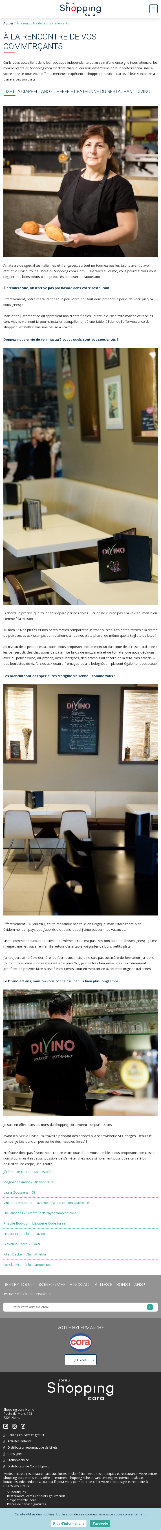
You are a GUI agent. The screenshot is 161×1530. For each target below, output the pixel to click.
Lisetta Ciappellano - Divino (24, 1233)
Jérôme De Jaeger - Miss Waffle (27, 1171)
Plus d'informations (68, 1523)
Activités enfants (17, 1441)
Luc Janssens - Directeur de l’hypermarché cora (39, 1213)
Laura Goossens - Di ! (19, 1192)
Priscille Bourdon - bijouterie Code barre (34, 1223)
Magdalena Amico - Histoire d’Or (28, 1182)
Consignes (12, 1454)
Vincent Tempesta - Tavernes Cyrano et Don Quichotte (46, 1202)
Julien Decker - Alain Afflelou (24, 1254)
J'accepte (100, 1523)
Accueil (8, 23)
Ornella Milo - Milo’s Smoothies (27, 1264)
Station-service (16, 1460)
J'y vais (80, 1359)
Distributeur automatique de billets (30, 1447)
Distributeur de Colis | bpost (26, 1466)
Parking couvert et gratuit (23, 1435)
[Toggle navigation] (153, 8)
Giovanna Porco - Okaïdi (21, 1244)
